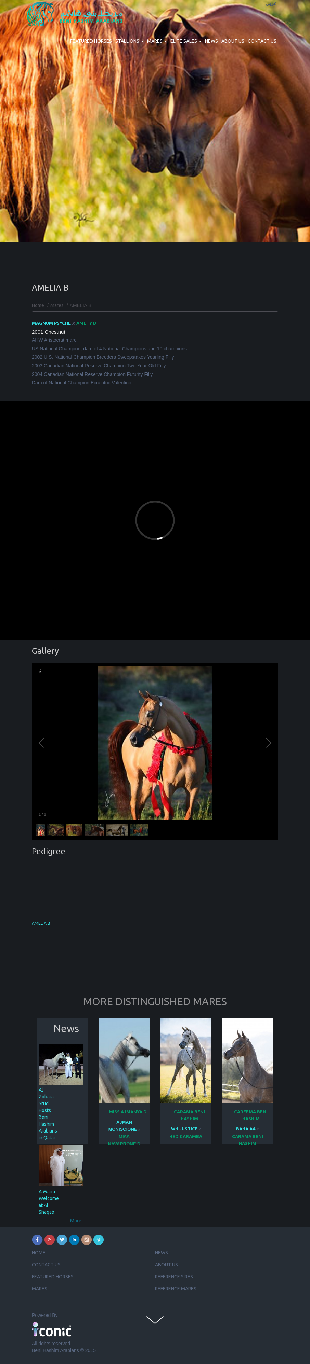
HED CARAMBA (185, 1136)
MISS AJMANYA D (128, 1111)
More (75, 1220)
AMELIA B (41, 923)
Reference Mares (175, 1288)
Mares (57, 305)
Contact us (262, 41)
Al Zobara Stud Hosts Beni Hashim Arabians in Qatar (48, 1113)
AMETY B (86, 323)
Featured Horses (91, 41)
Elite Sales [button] (186, 41)
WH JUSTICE (184, 1128)
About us (232, 41)
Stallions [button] (129, 41)
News (211, 41)
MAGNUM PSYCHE (51, 323)
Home (38, 305)
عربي (271, 3)
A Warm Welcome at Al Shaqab (49, 1202)
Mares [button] (157, 41)
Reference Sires (174, 1276)
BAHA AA (246, 1128)
